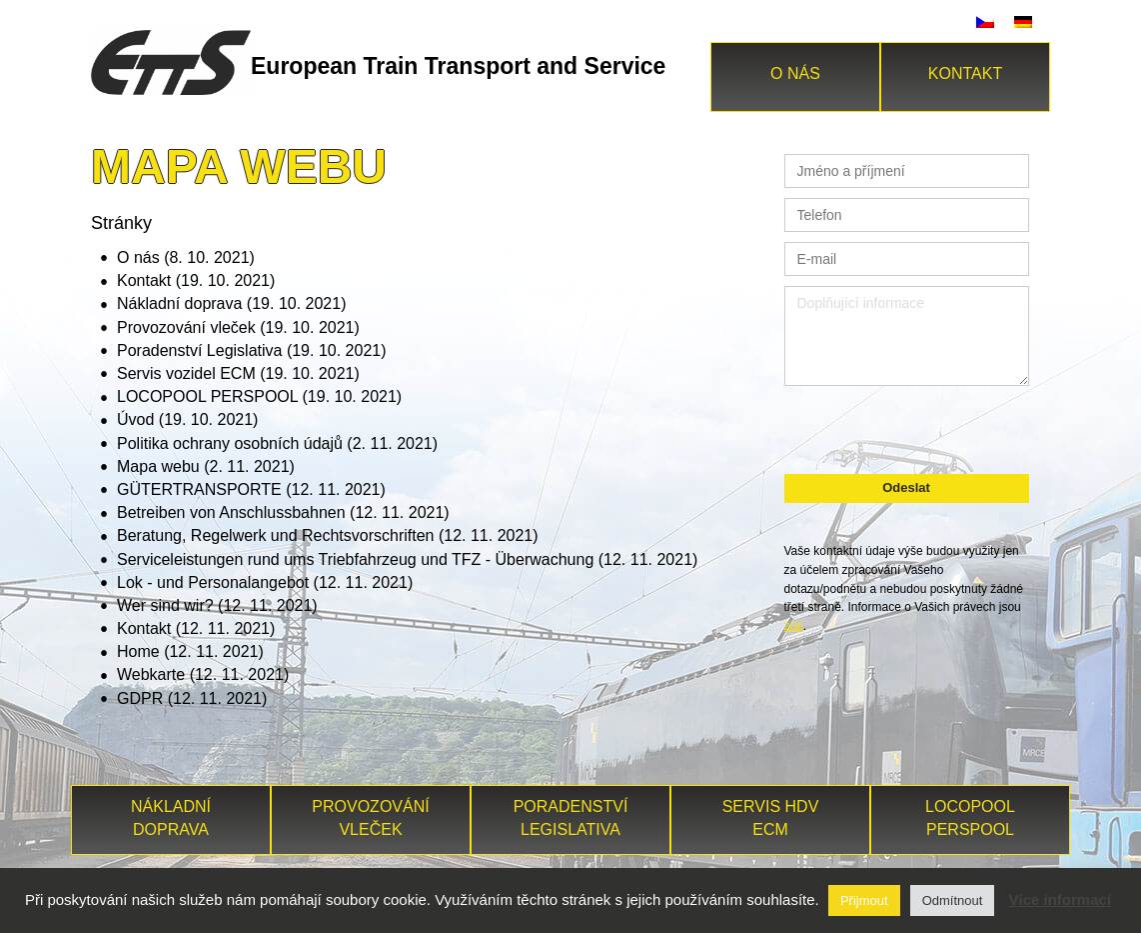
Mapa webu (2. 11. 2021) (206, 466)
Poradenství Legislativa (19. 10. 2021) (252, 350)
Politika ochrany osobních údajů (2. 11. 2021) (277, 443)
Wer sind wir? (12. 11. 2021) (217, 605)
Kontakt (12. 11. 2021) (196, 628)
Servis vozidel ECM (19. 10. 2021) (238, 373)
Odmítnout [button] (952, 900)
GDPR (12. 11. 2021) (192, 698)
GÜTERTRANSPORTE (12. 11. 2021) (251, 489)
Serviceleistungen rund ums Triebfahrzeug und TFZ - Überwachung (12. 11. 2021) (407, 559)
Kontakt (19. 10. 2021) (196, 280)
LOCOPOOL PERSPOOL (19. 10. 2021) (259, 396)
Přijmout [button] (864, 900)
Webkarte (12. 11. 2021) (203, 674)
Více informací (1060, 899)
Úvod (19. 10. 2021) (187, 419)
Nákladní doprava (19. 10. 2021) (231, 303)
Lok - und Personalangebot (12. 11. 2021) (265, 582)
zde (793, 626)
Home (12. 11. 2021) (190, 651)
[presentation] (905, 427)
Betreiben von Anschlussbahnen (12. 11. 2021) (283, 512)
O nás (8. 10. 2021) (186, 257)
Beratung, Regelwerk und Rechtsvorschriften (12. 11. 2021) (328, 535)
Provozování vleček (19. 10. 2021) (238, 327)
